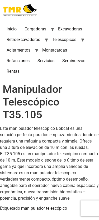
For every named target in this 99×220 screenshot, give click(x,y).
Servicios (45, 60)
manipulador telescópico (44, 208)
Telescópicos (64, 39)
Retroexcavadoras (23, 39)
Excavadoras (70, 28)
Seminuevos (73, 60)
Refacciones (18, 60)
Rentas (13, 71)
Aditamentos (18, 50)
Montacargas (54, 50)
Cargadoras (35, 28)
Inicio (12, 28)
